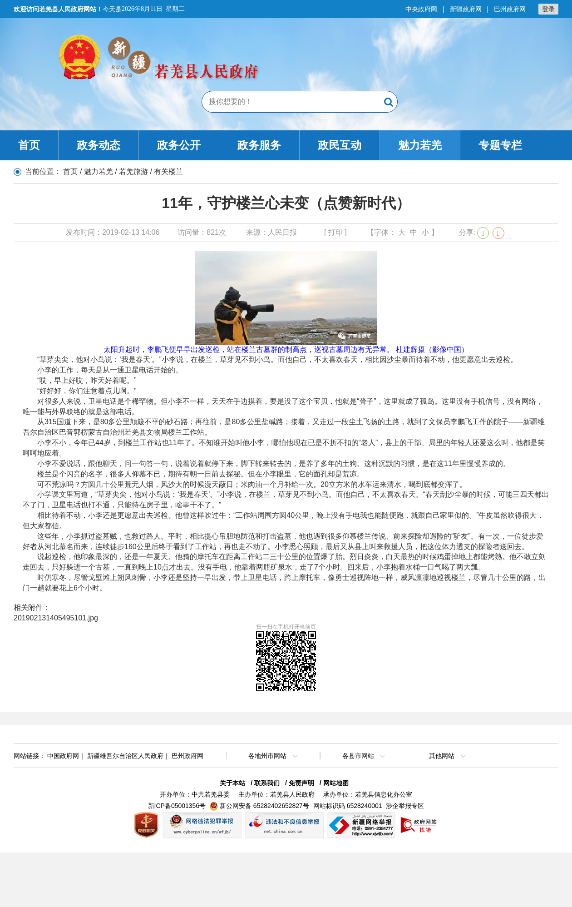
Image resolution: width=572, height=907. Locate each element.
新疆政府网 (466, 9)
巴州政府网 (510, 9)
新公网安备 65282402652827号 (264, 805)
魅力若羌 (420, 145)
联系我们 (267, 783)
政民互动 (339, 145)
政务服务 (259, 145)
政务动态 (98, 145)
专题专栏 (500, 145)
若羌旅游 (133, 171)
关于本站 (232, 783)
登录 (548, 9)
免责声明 (301, 783)
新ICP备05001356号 (177, 805)
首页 (29, 145)
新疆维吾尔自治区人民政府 (125, 755)
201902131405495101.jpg (56, 618)
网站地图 (336, 783)
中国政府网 (63, 755)
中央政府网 (421, 9)
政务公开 (179, 145)
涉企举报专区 (405, 805)
